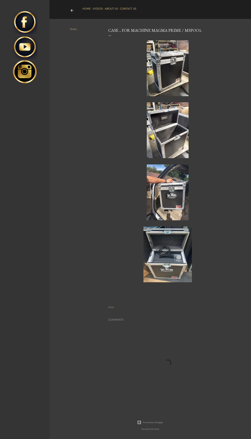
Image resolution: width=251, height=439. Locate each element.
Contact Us (128, 8)
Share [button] (73, 29)
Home (86, 8)
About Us (111, 8)
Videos (98, 8)
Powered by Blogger (150, 422)
